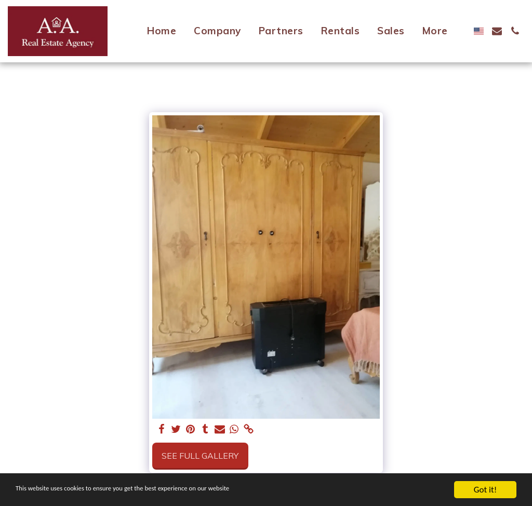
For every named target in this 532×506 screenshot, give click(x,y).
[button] (497, 31)
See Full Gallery (200, 455)
